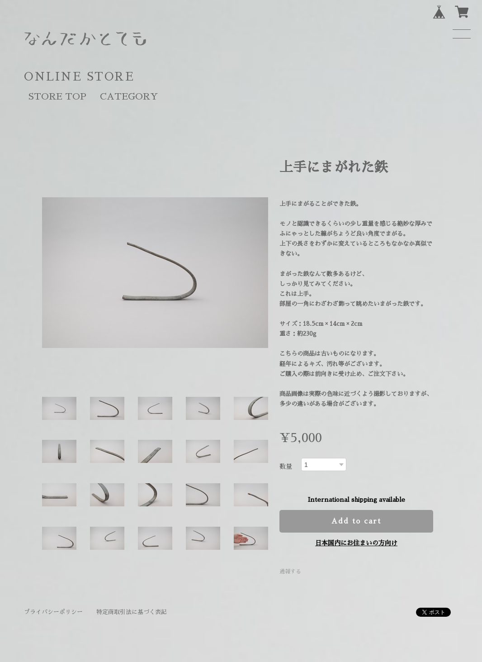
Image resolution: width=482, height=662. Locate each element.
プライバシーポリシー (53, 612)
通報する (290, 571)
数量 (285, 466)
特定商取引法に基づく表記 (131, 612)
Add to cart (356, 521)
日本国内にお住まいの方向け (356, 543)
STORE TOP (57, 96)
